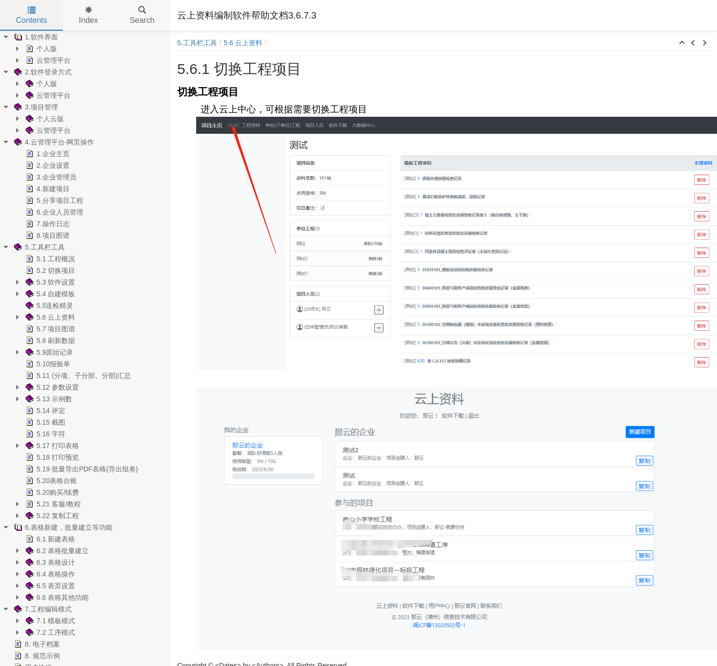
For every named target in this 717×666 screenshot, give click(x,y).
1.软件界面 (35, 37)
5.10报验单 (47, 364)
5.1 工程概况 (49, 259)
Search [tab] (142, 15)
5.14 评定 (44, 410)
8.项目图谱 (47, 235)
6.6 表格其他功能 (56, 597)
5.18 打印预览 (51, 457)
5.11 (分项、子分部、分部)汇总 (77, 375)
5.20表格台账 (50, 480)
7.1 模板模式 (49, 621)
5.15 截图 (44, 422)
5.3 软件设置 (49, 282)
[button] (682, 43)
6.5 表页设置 (49, 586)
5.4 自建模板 (49, 294)
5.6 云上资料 (49, 317)
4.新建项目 (47, 189)
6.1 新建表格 (49, 539)
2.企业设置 (47, 165)
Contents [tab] (31, 15)
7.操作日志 (47, 224)
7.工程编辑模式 (42, 609)
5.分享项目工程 (53, 200)
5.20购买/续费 (51, 492)
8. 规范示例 (36, 656)
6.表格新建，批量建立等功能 (62, 527)
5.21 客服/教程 (52, 504)
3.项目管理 (35, 107)
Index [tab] (88, 15)
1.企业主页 (47, 154)
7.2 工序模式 (49, 632)
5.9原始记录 (48, 352)
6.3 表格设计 (49, 562)
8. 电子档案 (36, 644)
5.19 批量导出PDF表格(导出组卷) (81, 469)
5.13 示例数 (48, 399)
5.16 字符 (44, 434)
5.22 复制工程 (51, 516)
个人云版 (44, 119)
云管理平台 (47, 60)
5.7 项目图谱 (49, 329)
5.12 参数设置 (51, 387)
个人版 (40, 48)
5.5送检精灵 (48, 305)
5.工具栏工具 (38, 247)
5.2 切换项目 (49, 270)
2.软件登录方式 (42, 72)
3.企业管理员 (50, 177)
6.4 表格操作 (49, 574)
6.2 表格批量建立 (56, 551)
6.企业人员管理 (53, 212)
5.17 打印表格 (51, 445)
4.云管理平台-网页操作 (53, 142)
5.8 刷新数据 (49, 340)
